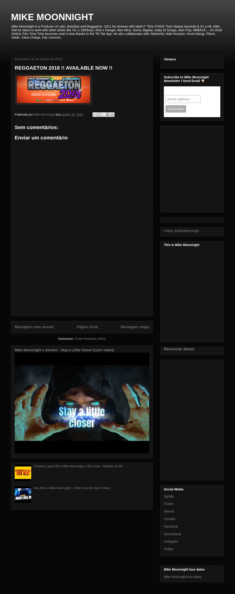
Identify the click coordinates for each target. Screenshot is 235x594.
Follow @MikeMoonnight (181, 231)
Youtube (170, 519)
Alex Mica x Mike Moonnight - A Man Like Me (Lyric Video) (72, 488)
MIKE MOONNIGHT (52, 17)
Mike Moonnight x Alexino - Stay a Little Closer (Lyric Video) (64, 350)
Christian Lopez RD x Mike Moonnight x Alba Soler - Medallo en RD (78, 466)
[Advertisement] (82, 280)
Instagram (171, 541)
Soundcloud (172, 534)
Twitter (168, 549)
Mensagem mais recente (34, 327)
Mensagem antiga (135, 327)
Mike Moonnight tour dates (183, 577)
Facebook (171, 526)
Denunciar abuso (179, 349)
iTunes (168, 504)
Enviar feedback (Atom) (90, 338)
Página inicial (87, 327)
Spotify (169, 496)
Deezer (169, 511)
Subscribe (174, 91)
